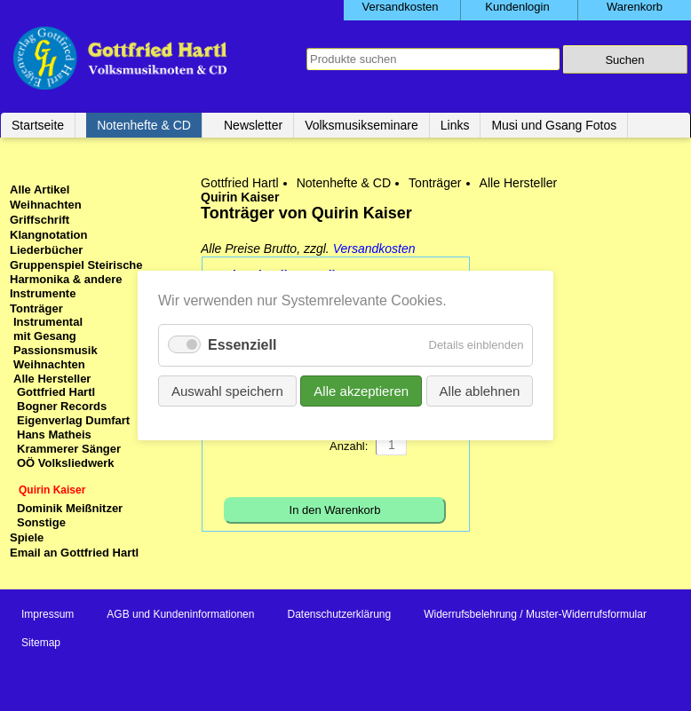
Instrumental (48, 321)
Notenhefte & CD (144, 125)
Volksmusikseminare (361, 125)
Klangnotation (48, 234)
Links (455, 125)
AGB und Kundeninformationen (180, 614)
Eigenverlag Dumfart (73, 420)
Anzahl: (349, 446)
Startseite (38, 125)
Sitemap (40, 642)
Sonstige (41, 522)
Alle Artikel (39, 189)
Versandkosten (374, 248)
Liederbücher (46, 250)
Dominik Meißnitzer (70, 508)
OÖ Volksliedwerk (66, 463)
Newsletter (253, 125)
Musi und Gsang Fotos (553, 125)
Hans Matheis (54, 434)
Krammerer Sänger (69, 448)
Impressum (47, 614)
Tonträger (435, 183)
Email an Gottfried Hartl (74, 552)
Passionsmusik (55, 350)
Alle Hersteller (519, 183)
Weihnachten (46, 204)
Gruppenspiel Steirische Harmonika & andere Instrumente (76, 279)
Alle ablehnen (479, 391)
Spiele (27, 537)
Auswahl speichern (227, 391)
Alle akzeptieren (361, 391)
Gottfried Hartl (240, 183)
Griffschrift (39, 219)
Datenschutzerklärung (339, 614)
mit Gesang (44, 336)
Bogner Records (62, 406)
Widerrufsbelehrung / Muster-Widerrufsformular (535, 614)
